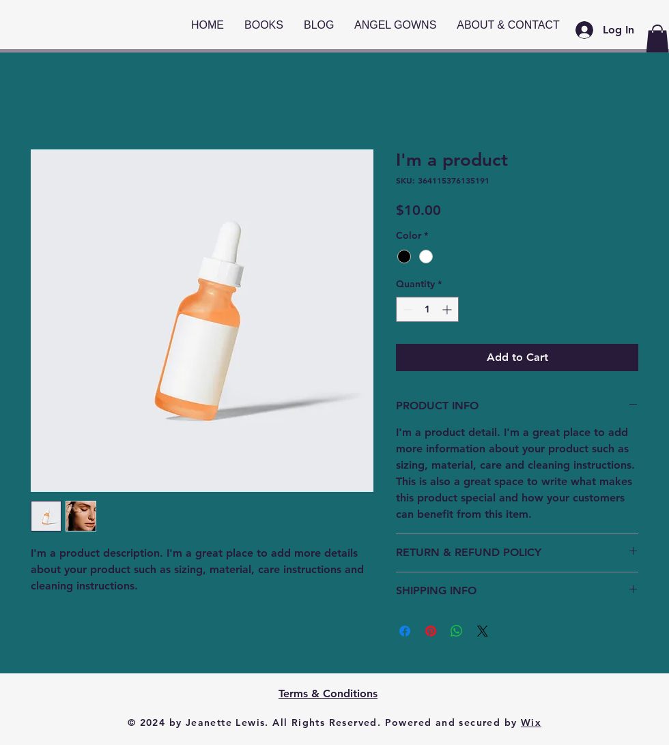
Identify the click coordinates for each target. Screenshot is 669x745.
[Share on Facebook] (405, 631)
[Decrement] (406, 309)
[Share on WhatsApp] (457, 631)
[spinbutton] (427, 309)
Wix (531, 722)
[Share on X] (482, 631)
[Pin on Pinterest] (431, 631)
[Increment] (448, 309)
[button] (657, 39)
